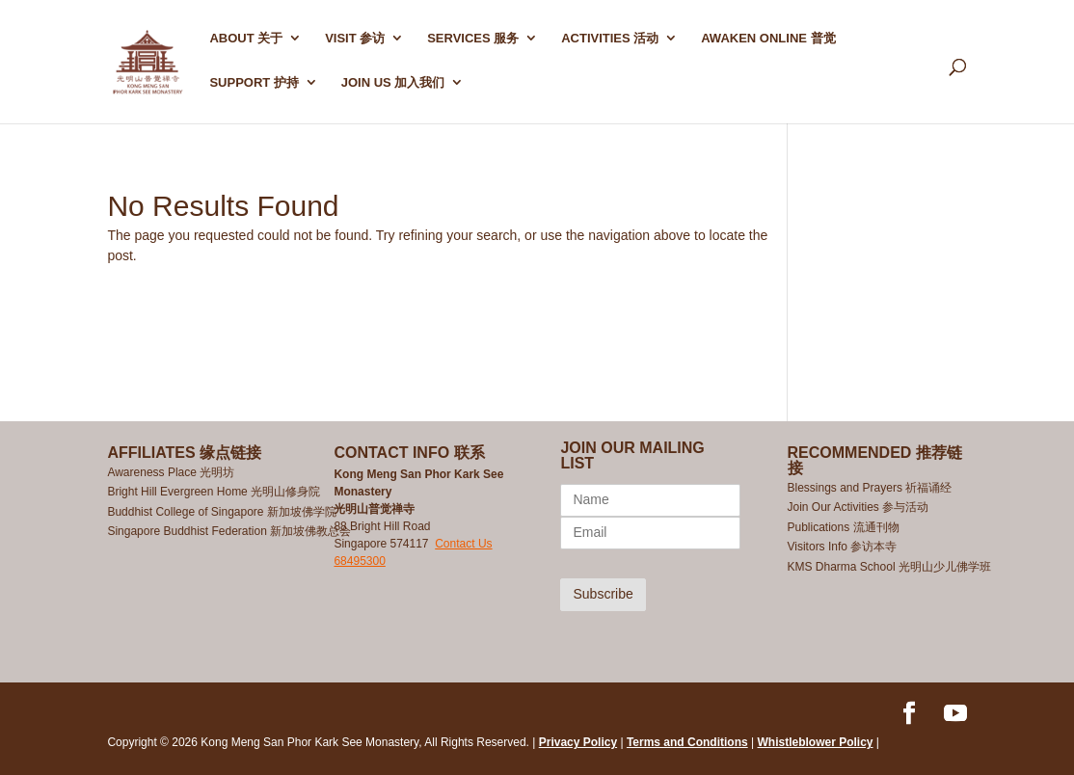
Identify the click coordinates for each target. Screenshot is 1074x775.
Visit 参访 (355, 38)
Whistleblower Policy (815, 742)
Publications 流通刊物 (843, 527)
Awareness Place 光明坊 (170, 472)
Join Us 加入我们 (393, 83)
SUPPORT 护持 (253, 83)
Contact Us (463, 543)
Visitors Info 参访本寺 (843, 546)
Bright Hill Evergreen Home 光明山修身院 (213, 491)
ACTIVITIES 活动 (609, 38)
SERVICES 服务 (473, 38)
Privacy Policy (578, 742)
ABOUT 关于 (245, 38)
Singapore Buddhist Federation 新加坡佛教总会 (229, 531)
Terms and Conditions (687, 742)
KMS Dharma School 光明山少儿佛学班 (889, 567)
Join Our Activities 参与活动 (858, 507)
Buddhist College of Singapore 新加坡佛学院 (221, 512)
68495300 (359, 561)
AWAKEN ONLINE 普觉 (768, 38)
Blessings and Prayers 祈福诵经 (871, 487)
